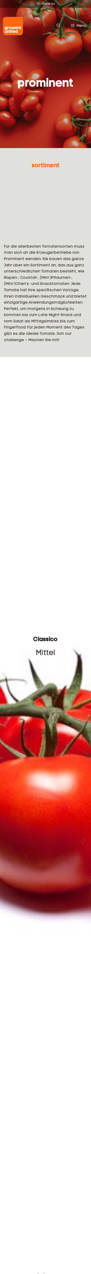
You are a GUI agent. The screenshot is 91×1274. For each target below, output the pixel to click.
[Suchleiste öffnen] (58, 26)
